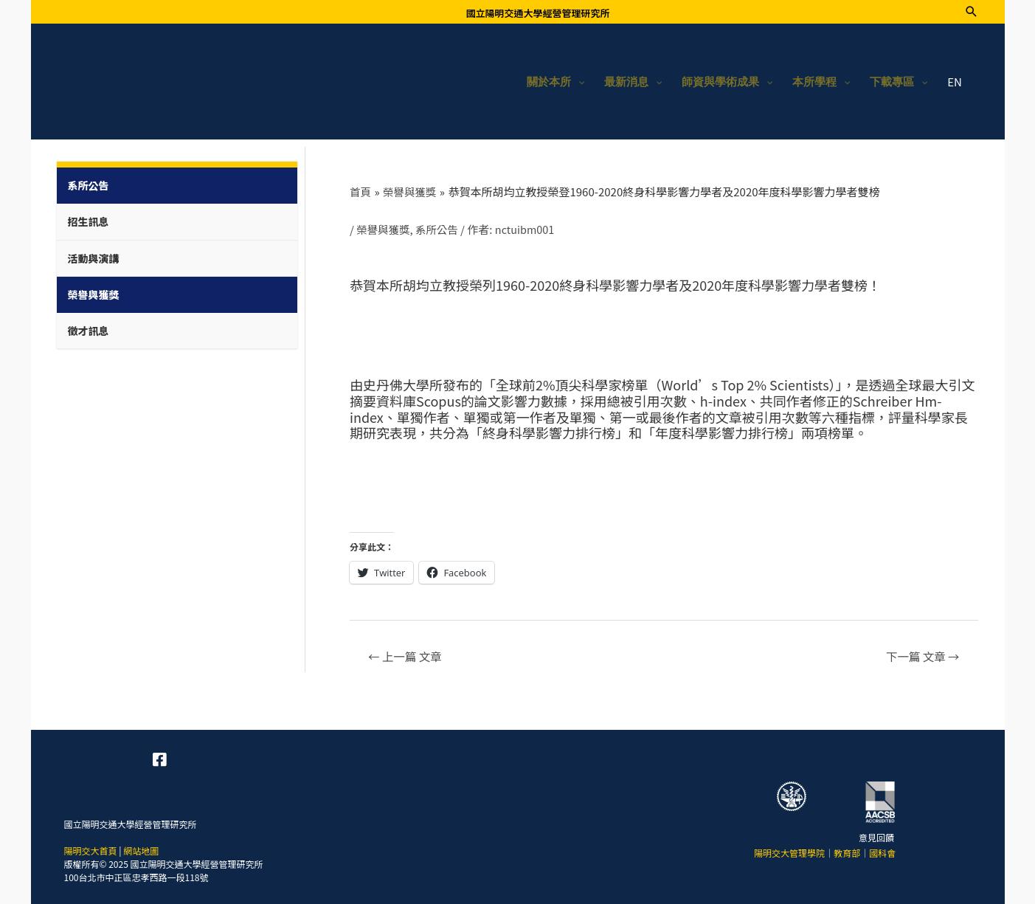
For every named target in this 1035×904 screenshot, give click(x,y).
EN (954, 79)
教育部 (847, 849)
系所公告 (440, 226)
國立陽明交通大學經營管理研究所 (537, 13)
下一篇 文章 (920, 654)
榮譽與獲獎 (384, 226)
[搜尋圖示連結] (971, 11)
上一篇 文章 (407, 654)
